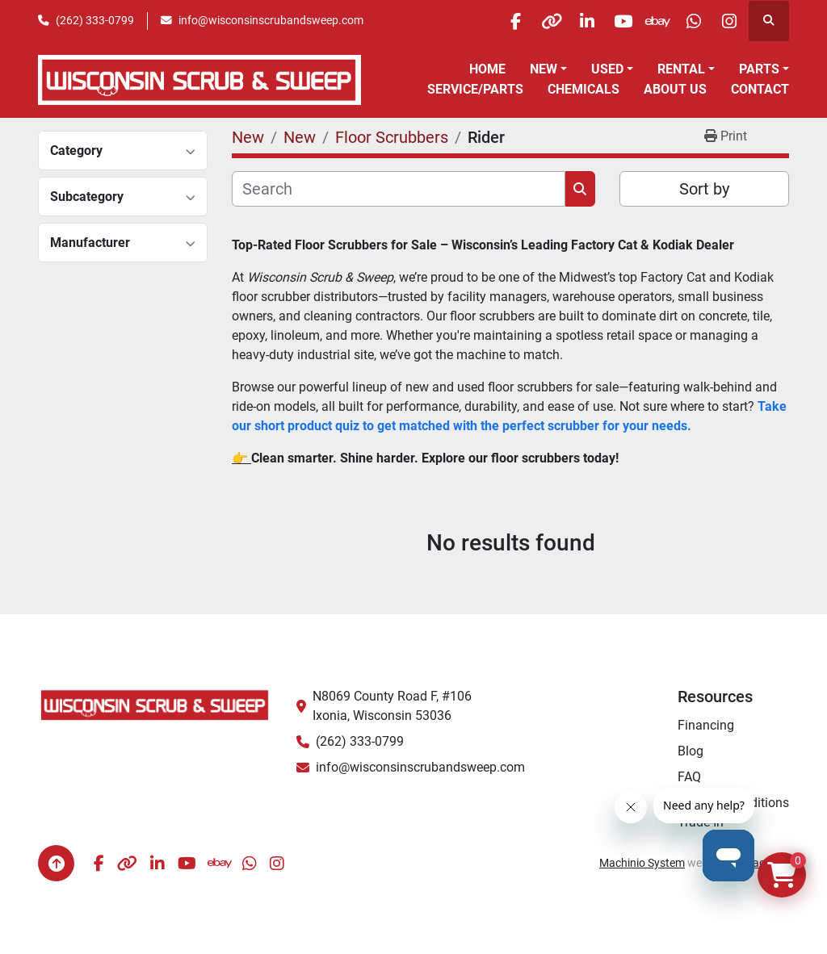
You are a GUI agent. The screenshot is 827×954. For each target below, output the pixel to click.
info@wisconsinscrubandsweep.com (270, 20)
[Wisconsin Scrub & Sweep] (155, 704)
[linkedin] (562, 21)
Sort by (704, 189)
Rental (681, 69)
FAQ (689, 777)
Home (487, 69)
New (543, 69)
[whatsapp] (685, 21)
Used (607, 69)
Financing (706, 725)
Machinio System (642, 862)
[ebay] (644, 21)
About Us (675, 89)
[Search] (398, 189)
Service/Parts (475, 89)
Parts (759, 69)
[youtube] (603, 21)
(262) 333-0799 (95, 20)
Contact (760, 89)
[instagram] (727, 21)
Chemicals (583, 89)
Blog (690, 751)
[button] (548, 69)
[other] (521, 21)
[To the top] (56, 863)
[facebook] (480, 21)
